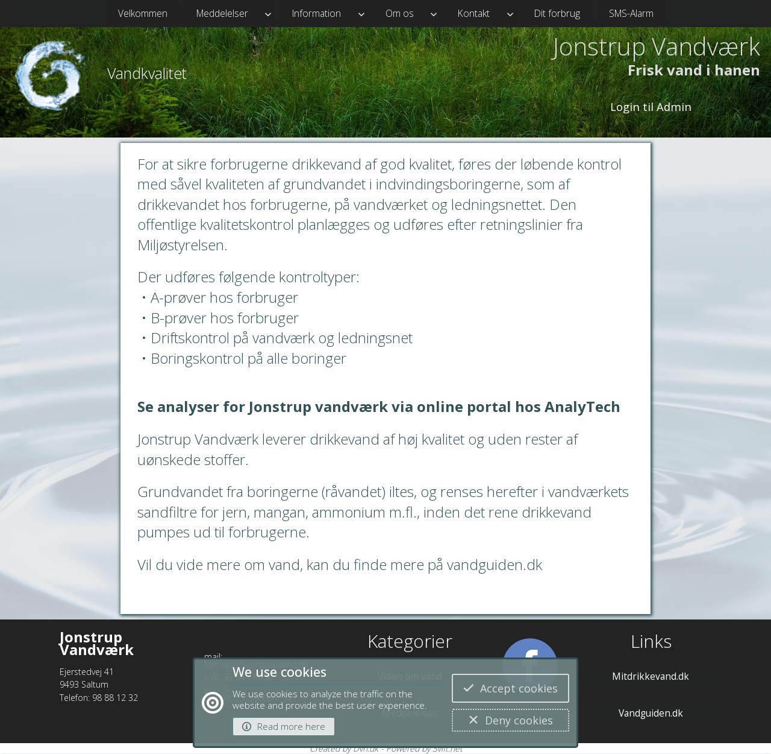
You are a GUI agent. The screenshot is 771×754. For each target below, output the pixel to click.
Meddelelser (222, 13)
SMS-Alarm (631, 13)
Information (316, 13)
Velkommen (142, 13)
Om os (400, 13)
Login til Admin (650, 106)
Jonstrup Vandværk (656, 46)
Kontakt (474, 13)
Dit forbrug (557, 13)
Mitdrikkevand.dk (650, 676)
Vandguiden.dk (651, 713)
